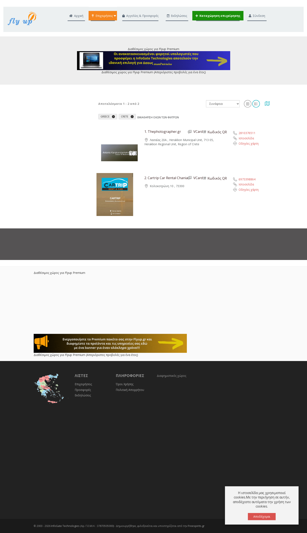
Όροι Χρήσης (124, 384)
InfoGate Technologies (65, 526)
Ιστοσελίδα (246, 138)
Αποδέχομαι (261, 516)
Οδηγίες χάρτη (249, 143)
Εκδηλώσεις (83, 395)
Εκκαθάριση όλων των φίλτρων (158, 117)
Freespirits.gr (196, 526)
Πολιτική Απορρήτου (130, 390)
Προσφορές (83, 390)
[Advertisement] (154, 304)
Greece (108, 116)
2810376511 (247, 133)
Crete (127, 116)
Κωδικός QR (215, 132)
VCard (195, 132)
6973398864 (247, 179)
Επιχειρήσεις (83, 384)
